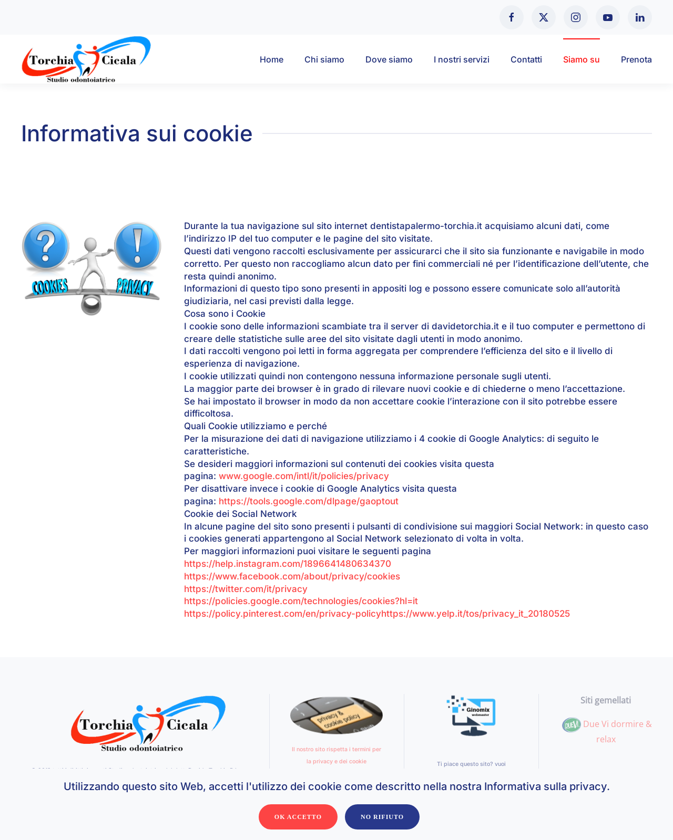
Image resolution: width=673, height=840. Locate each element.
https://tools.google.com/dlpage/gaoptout (309, 501)
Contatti (526, 59)
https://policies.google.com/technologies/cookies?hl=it (301, 601)
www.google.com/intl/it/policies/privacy (304, 476)
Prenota (636, 59)
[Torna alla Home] (86, 59)
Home (271, 59)
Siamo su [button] (581, 59)
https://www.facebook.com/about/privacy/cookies (292, 576)
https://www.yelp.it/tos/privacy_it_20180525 (475, 613)
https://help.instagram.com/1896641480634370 (287, 563)
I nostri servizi (462, 59)
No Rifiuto (382, 817)
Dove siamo (389, 59)
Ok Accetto (298, 817)
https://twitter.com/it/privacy (246, 589)
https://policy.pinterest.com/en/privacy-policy (282, 613)
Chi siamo (324, 59)
